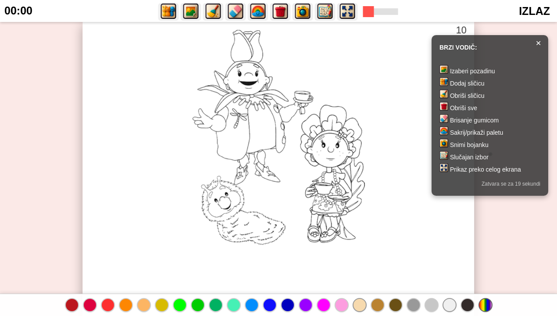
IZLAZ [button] (534, 11)
